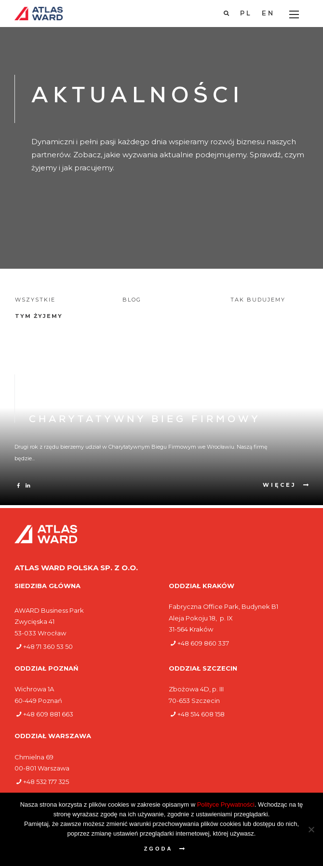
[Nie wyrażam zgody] (311, 829)
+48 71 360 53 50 (48, 646)
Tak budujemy (257, 299)
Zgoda (158, 849)
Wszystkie (35, 299)
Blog (131, 299)
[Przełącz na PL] (246, 13)
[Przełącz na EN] (268, 13)
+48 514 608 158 (201, 714)
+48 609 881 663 (48, 714)
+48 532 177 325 (46, 781)
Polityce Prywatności (226, 804)
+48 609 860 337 (203, 643)
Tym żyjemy (39, 316)
